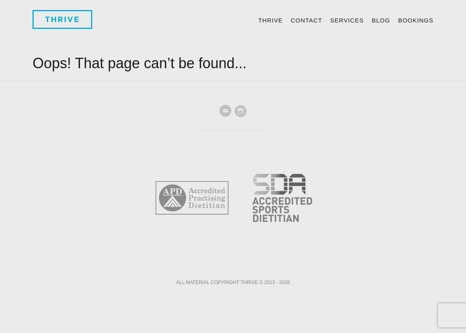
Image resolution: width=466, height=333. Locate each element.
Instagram (240, 111)
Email (225, 111)
